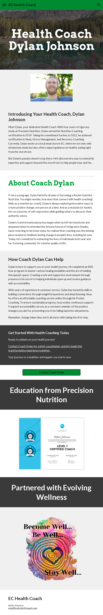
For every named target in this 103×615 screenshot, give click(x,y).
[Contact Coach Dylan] (51, 372)
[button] (4, 5)
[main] (51, 40)
